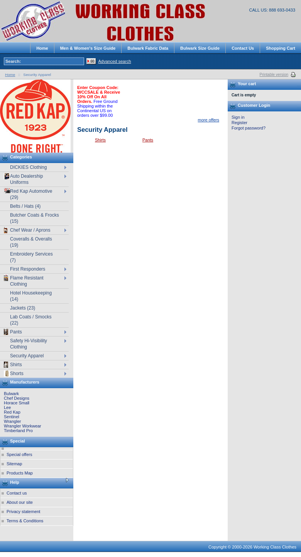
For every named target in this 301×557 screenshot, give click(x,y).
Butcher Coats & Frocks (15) (34, 218)
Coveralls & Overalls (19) (31, 242)
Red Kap (12, 412)
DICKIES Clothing (28, 167)
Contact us (17, 493)
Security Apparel (27, 355)
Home (10, 74)
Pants (147, 140)
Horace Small (16, 403)
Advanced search (114, 61)
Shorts (14, 373)
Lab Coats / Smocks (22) (30, 320)
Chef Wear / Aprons (27, 230)
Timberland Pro (18, 430)
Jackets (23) (22, 308)
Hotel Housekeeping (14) (31, 296)
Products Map (20, 473)
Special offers (19, 454)
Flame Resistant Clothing (24, 281)
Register (239, 122)
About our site (20, 502)
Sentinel (11, 416)
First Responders (27, 269)
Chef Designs (16, 398)
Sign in (238, 117)
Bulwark (11, 393)
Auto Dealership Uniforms (23, 179)
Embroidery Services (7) (31, 257)
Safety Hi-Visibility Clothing (28, 344)
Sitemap (14, 463)
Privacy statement (23, 511)
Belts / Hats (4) (25, 206)
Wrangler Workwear (22, 426)
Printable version (274, 74)
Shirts (100, 140)
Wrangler (12, 421)
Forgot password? (248, 128)
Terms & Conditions (25, 520)
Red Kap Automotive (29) (28, 194)
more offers (208, 120)
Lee (7, 407)
